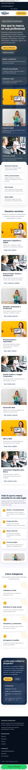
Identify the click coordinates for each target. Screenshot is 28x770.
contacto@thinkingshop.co (7, 6)
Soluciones (4, 739)
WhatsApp (8, 679)
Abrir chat (13, 689)
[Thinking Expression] (5, 13)
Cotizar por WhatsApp (14, 766)
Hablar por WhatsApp (9, 47)
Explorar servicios (8, 52)
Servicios (3, 736)
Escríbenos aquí (10, 3)
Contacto (3, 744)
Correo (17, 679)
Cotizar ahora (21, 13)
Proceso (3, 741)
